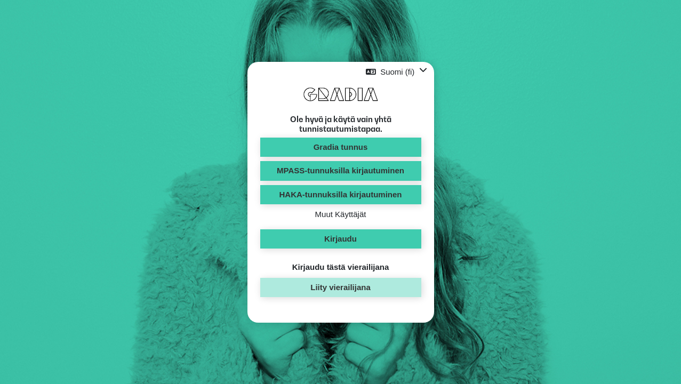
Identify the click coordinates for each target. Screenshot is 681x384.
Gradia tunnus (341, 146)
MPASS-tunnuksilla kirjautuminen (340, 170)
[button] (396, 72)
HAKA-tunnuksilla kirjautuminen (340, 194)
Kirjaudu (340, 238)
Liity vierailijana (340, 287)
